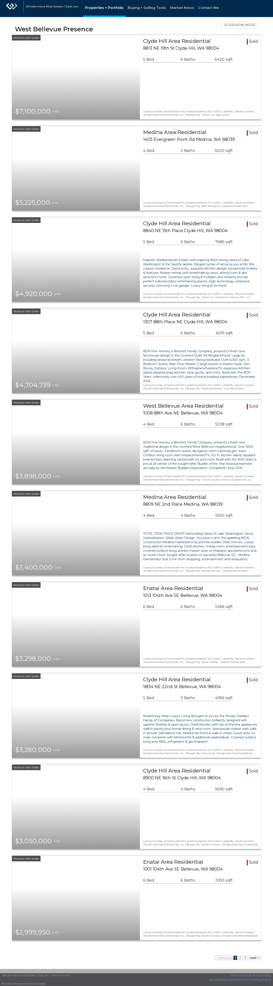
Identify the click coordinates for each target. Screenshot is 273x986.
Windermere (61, 975)
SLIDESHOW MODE (239, 25)
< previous (223, 958)
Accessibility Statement (226, 979)
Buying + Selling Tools (147, 8)
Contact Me (208, 8)
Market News (182, 8)
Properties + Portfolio (104, 8)
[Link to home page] (11, 8)
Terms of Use (239, 975)
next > (254, 958)
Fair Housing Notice (257, 979)
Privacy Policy (261, 975)
